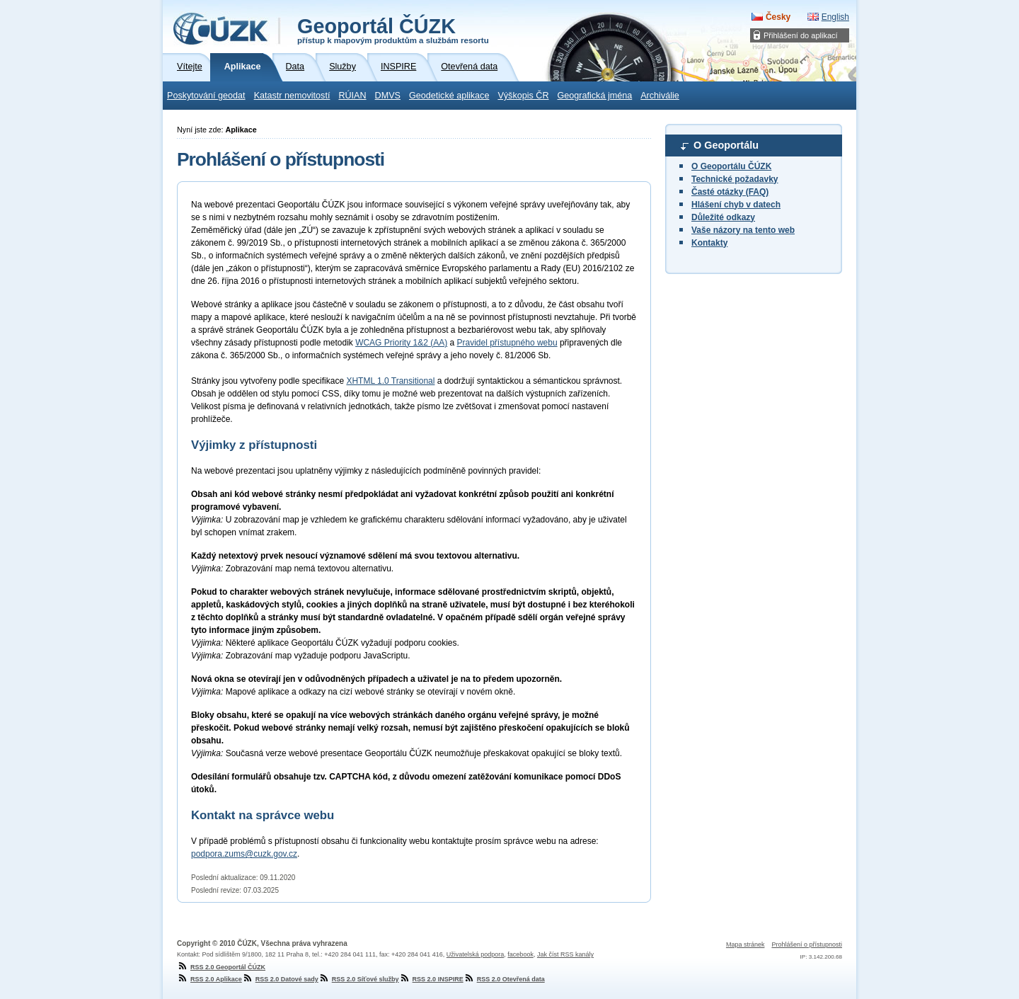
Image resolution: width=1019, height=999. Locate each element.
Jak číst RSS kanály (565, 954)
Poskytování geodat (206, 96)
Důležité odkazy (723, 217)
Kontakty (709, 243)
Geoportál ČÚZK (393, 30)
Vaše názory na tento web (743, 230)
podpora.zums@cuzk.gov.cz (244, 854)
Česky (778, 17)
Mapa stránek (745, 944)
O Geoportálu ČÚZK (731, 166)
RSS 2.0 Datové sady (280, 979)
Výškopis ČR (522, 96)
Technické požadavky (734, 179)
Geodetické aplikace (449, 96)
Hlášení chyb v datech (736, 205)
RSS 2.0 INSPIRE (431, 979)
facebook (520, 954)
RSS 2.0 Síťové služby (358, 979)
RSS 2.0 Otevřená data (504, 979)
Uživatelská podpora (476, 954)
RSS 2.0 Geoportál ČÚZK (221, 967)
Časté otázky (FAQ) (729, 192)
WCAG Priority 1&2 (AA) (401, 343)
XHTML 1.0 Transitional (390, 381)
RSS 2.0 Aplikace (209, 979)
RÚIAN (352, 96)
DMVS (388, 96)
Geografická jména (595, 96)
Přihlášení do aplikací (801, 35)
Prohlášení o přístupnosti (806, 944)
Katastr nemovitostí (292, 96)
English (835, 17)
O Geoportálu (726, 145)
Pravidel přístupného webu (507, 343)
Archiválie (659, 96)
